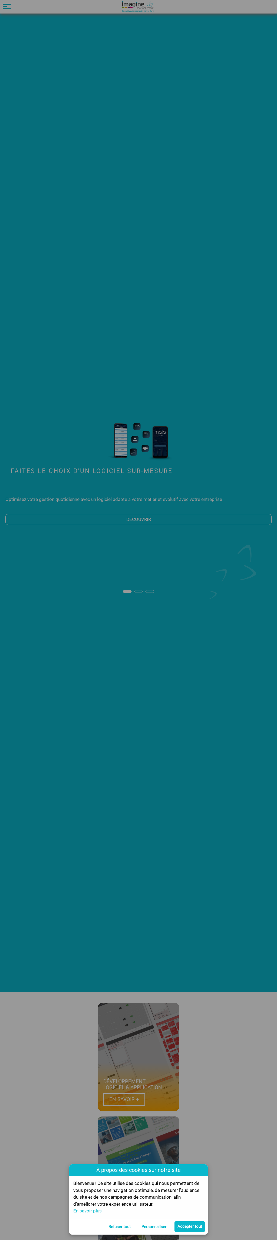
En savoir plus (87, 1211)
